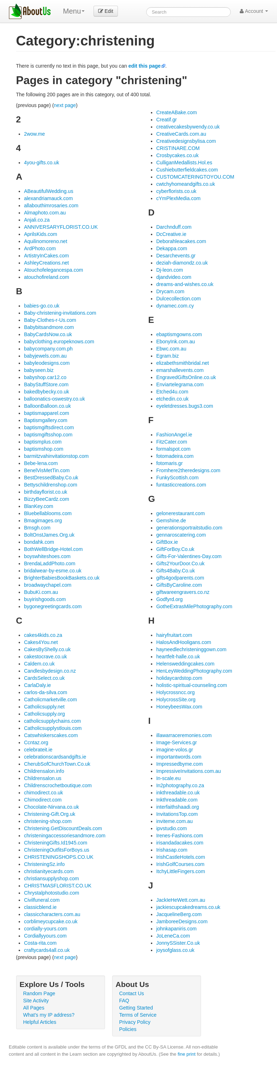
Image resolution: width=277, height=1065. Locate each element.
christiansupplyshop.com (51, 878)
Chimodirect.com (43, 800)
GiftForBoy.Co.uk (175, 549)
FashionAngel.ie (174, 434)
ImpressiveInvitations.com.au (188, 771)
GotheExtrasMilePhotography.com (194, 606)
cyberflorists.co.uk (176, 191)
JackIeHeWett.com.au (180, 900)
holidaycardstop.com (179, 678)
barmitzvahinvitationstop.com (56, 456)
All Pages (33, 1008)
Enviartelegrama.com (180, 384)
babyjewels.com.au (45, 356)
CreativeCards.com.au (181, 134)
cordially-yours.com (45, 928)
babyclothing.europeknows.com (59, 341)
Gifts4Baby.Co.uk (175, 570)
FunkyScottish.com (177, 477)
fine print (187, 1054)
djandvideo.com (173, 277)
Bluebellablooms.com (48, 513)
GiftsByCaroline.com (179, 585)
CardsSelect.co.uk (44, 678)
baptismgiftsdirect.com (49, 427)
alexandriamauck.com (48, 198)
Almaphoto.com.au (45, 213)
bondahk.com (39, 542)
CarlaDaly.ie (37, 685)
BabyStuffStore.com (46, 384)
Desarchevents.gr (176, 255)
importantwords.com (178, 757)
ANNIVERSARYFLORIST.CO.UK (61, 227)
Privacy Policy (135, 1022)
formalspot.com (173, 449)
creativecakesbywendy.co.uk (188, 127)
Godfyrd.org (169, 599)
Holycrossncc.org (175, 692)
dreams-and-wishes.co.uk (185, 284)
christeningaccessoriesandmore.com (64, 835)
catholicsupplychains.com (52, 721)
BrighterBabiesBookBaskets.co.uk (62, 578)
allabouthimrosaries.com (51, 205)
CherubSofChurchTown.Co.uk (57, 764)
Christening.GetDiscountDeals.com (63, 828)
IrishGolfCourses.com (180, 864)
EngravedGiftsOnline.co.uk (186, 377)
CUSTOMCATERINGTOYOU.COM (195, 177)
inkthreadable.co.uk (178, 792)
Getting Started (136, 1008)
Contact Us (131, 993)
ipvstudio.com (171, 828)
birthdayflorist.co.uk (45, 492)
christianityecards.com (49, 871)
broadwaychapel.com (47, 585)
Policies (128, 1029)
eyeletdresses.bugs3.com (184, 406)
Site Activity (36, 1000)
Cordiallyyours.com (45, 936)
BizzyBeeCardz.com (46, 499)
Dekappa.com (171, 248)
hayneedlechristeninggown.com (191, 649)
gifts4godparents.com (180, 578)
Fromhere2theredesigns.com (188, 470)
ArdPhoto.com (40, 248)
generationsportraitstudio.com (189, 528)
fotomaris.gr (169, 463)
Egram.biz (167, 356)
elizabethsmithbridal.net (182, 363)
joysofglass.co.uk (175, 950)
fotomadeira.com (175, 456)
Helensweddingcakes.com (185, 664)
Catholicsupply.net (44, 707)
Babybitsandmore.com (49, 327)
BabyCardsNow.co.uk (48, 334)
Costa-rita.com (40, 943)
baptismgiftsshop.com (48, 434)
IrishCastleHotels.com (180, 857)
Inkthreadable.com (176, 800)
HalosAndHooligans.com (183, 642)
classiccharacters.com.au (52, 914)
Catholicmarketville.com (50, 699)
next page (65, 105)
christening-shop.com (48, 821)
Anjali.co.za (37, 220)
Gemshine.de (171, 520)
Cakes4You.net (41, 642)
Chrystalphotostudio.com (51, 893)
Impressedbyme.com (179, 764)
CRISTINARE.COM (178, 148)
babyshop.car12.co (45, 377)
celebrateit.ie (38, 749)
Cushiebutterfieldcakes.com (187, 170)
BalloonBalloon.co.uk (47, 406)
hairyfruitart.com (174, 635)
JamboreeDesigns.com (181, 921)
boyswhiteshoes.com (47, 556)
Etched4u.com (172, 391)
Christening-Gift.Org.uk (49, 814)
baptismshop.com (43, 449)
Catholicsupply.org (44, 714)
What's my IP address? (49, 1015)
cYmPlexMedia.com (178, 198)
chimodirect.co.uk (43, 792)
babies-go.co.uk (41, 306)
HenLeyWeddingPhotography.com (194, 671)
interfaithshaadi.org (177, 807)
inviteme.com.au (174, 821)
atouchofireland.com (46, 277)
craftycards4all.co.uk (47, 950)
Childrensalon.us (42, 778)
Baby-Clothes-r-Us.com (50, 320)
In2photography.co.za (180, 785)
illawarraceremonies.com (184, 735)
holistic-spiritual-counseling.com (191, 685)
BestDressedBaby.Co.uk (51, 477)
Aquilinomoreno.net (45, 241)
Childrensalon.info (44, 771)
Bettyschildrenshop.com (50, 485)
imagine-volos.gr (174, 749)
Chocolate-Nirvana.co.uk (51, 807)
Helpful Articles (40, 1022)
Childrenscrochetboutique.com (58, 785)
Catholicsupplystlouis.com (53, 728)
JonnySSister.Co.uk (178, 943)
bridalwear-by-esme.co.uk (52, 570)
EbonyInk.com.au (175, 341)
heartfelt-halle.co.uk (178, 656)
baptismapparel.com (46, 413)
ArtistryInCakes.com (46, 255)
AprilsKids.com (40, 234)
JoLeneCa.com (173, 936)
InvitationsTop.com (177, 814)
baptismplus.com (43, 442)
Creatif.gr (166, 119)
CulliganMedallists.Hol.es (184, 162)
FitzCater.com (171, 442)
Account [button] (254, 11)
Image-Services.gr (176, 742)
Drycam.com (170, 291)
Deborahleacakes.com (181, 241)
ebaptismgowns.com (179, 334)
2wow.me (34, 134)
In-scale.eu (168, 778)
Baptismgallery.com (45, 420)
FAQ (124, 1000)
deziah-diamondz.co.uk (182, 263)
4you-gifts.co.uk (41, 162)
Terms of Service (138, 1015)
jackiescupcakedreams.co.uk (188, 907)
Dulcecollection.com (178, 298)
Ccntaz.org (36, 742)
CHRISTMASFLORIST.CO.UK (57, 886)
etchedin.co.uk (172, 399)
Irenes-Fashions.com (179, 835)
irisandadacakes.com (180, 843)
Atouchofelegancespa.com (53, 270)
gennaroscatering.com (181, 535)
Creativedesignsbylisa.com (186, 141)
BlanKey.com (38, 506)
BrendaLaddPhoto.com (49, 563)
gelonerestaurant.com (180, 513)
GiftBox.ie (167, 542)
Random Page (39, 993)
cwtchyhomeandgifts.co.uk (185, 184)
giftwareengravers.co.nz (183, 592)
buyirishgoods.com (45, 599)
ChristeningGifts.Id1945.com (55, 843)
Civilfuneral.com (42, 900)
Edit (105, 11)
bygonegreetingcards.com (53, 606)
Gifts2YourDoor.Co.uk (180, 563)
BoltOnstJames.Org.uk (49, 535)
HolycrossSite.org (176, 699)
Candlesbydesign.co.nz (50, 671)
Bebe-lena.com (41, 463)
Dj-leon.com (169, 270)
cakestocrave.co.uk (45, 656)
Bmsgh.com (37, 528)
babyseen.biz (39, 370)
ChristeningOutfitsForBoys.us (56, 850)
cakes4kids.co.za (43, 635)
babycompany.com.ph (48, 349)
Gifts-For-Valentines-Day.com (188, 556)
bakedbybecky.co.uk (46, 391)
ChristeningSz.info (44, 864)
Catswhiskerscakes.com (51, 735)
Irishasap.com (171, 850)
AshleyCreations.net (46, 263)
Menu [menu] (74, 11)
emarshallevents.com (180, 370)
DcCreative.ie (171, 234)
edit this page (144, 66)
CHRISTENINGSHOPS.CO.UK (59, 857)
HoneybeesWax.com (179, 707)
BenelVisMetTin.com (47, 470)
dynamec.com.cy (175, 306)
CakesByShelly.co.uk (47, 649)
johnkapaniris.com (176, 928)
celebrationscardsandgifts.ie (55, 757)
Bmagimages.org (43, 520)
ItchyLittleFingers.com (180, 871)
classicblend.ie (40, 907)
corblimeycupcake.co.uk (50, 921)
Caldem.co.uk (39, 664)
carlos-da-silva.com (45, 692)
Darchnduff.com (174, 227)
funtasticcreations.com (181, 485)
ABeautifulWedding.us (48, 191)
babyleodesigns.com (47, 363)
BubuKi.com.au (41, 592)
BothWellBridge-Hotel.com (53, 549)
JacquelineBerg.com (179, 914)
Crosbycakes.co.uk (177, 155)
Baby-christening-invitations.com (60, 313)
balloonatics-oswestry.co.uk (54, 399)
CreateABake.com (176, 112)
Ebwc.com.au (171, 349)
